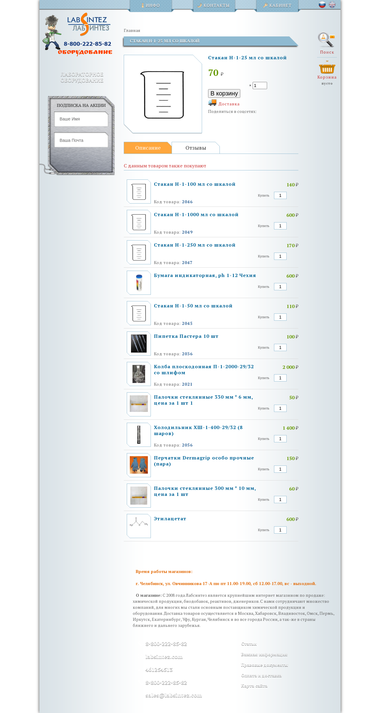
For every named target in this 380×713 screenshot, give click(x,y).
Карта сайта (254, 685)
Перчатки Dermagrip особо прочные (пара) (204, 460)
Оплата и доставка (261, 675)
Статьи (249, 643)
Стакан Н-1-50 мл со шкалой (193, 305)
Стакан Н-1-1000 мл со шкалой (196, 214)
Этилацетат (170, 518)
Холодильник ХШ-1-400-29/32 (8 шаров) (198, 430)
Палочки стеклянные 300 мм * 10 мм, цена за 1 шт (205, 491)
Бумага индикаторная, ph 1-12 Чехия (205, 275)
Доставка (229, 104)
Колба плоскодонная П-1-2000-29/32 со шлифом (204, 369)
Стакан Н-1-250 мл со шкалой (195, 244)
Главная (132, 30)
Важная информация (264, 654)
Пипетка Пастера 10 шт (186, 336)
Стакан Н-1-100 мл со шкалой (195, 184)
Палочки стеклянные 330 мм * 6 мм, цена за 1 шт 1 (203, 400)
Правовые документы (264, 665)
